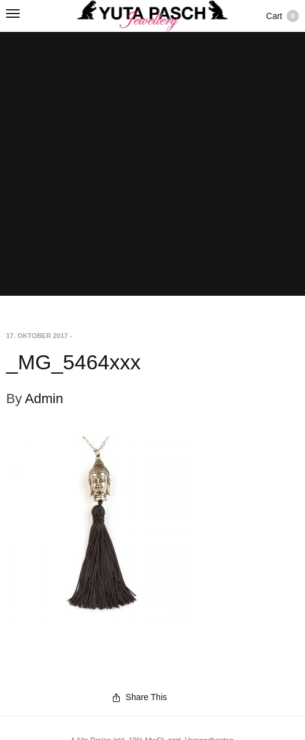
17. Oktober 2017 (37, 335)
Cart (282, 16)
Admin (44, 398)
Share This (140, 697)
